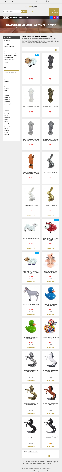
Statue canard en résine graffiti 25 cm (51, 338)
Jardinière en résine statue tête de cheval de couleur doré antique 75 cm (50, 107)
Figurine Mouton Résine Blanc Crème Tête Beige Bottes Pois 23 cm (31, 74)
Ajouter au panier (31, 82)
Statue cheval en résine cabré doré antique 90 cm (31, 404)
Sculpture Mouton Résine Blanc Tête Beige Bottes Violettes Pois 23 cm (31, 272)
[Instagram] (57, 17)
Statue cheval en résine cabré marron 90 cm (50, 404)
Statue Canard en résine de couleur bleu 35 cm (50, 305)
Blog (27, 17)
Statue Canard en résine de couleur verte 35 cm (31, 338)
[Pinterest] (54, 17)
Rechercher (24, 11)
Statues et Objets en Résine (25, 27)
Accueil (17, 27)
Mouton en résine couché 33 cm (31, 238)
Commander (15, 1)
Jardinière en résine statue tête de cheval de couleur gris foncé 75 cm (50, 140)
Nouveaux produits (14, 17)
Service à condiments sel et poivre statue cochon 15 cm (50, 272)
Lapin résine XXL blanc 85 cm (31, 205)
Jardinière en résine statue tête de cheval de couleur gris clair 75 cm (31, 140)
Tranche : (7, 72)
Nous (40, 1)
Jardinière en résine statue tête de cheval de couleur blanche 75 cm (31, 107)
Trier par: (25, 48)
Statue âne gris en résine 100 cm (31, 304)
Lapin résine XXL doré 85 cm (50, 205)
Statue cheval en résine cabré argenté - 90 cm (31, 371)
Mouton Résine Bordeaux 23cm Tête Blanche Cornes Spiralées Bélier (50, 239)
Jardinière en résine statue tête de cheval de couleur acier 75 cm (51, 74)
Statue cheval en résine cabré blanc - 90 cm (50, 371)
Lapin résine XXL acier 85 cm (50, 172)
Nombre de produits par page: (29, 49)
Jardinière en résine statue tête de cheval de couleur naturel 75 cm (31, 173)
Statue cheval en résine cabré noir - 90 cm (31, 437)
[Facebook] (51, 17)
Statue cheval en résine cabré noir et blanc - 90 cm (50, 437)
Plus (23, 45)
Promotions (22, 17)
